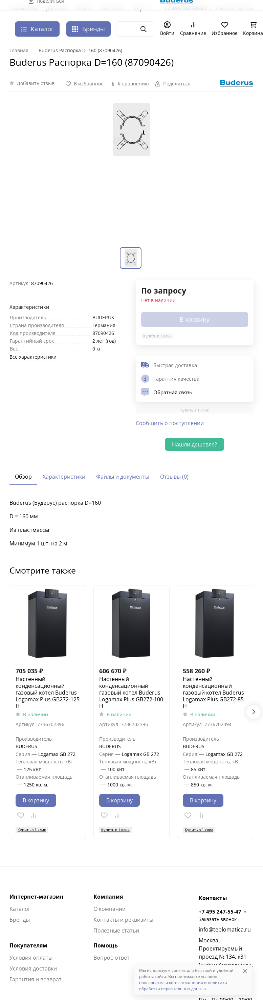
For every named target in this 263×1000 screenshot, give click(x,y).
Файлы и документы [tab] (122, 476)
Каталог (19, 909)
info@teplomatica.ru (225, 929)
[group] (131, 173)
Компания (108, 896)
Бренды (88, 29)
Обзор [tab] (23, 476)
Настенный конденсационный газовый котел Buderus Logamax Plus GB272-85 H (213, 692)
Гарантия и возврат (35, 979)
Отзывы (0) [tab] (174, 476)
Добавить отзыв (35, 83)
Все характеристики (33, 357)
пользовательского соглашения (171, 982)
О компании (109, 909)
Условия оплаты (30, 957)
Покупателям (28, 945)
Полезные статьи (116, 930)
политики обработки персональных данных (183, 986)
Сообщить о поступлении (170, 423)
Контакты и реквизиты (123, 919)
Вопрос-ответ (111, 957)
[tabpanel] (131, 523)
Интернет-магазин (36, 896)
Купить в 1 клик (157, 335)
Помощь (105, 945)
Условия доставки (33, 968)
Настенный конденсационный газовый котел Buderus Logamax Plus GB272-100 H (131, 692)
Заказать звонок (218, 919)
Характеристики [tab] (64, 476)
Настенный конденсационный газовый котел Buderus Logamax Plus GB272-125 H (48, 692)
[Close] (245, 971)
